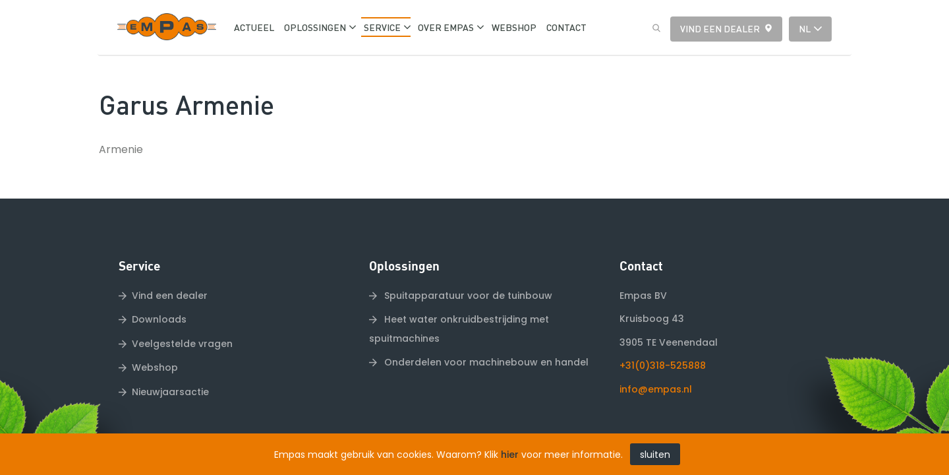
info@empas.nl (655, 360)
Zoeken (653, 28)
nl (805, 28)
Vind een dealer (720, 28)
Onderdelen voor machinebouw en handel (485, 333)
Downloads (159, 291)
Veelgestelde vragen (182, 315)
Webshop (155, 339)
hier (510, 454)
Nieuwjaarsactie (170, 363)
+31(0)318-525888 (662, 337)
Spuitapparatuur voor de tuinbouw (467, 267)
